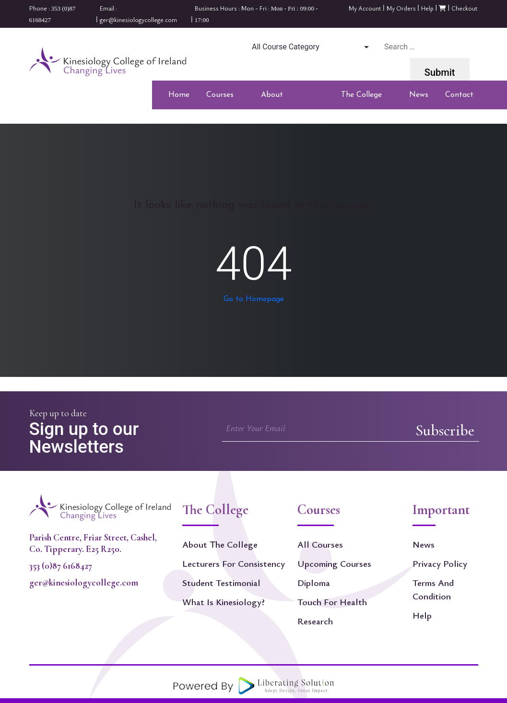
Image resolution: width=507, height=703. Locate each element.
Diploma (313, 582)
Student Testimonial (221, 582)
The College (361, 98)
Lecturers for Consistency (233, 563)
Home (178, 95)
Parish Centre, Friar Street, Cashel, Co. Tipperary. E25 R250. (93, 543)
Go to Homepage (254, 299)
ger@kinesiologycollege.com (83, 582)
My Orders (401, 8)
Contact (459, 95)
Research (315, 621)
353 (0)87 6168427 (60, 566)
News (418, 95)
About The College (220, 544)
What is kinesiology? (223, 602)
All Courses (320, 544)
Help (427, 8)
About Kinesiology (280, 98)
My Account (365, 8)
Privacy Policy (440, 563)
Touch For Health (332, 602)
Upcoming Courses (334, 563)
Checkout (464, 8)
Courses (220, 98)
